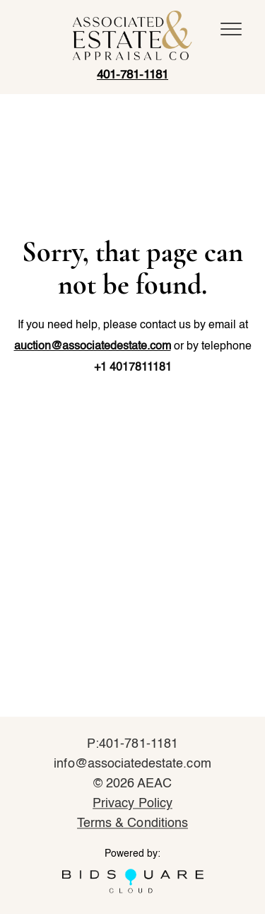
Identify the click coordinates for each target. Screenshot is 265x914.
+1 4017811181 (133, 368)
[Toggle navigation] (231, 29)
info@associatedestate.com (132, 764)
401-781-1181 (132, 75)
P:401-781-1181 (132, 745)
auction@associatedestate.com (92, 346)
